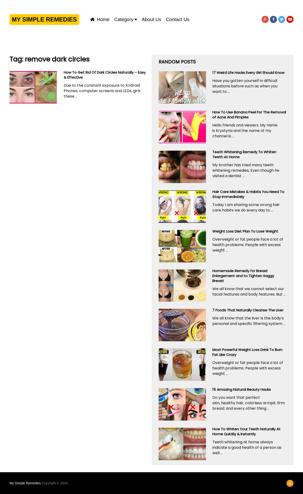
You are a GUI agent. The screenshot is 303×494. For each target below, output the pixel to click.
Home (100, 19)
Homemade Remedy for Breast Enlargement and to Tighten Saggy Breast (243, 275)
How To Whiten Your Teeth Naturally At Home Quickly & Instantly (246, 431)
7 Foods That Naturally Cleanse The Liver (247, 310)
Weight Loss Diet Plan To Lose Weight (245, 231)
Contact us (177, 19)
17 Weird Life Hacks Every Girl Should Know (248, 72)
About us (151, 19)
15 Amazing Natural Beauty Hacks (241, 389)
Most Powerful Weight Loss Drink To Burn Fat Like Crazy (247, 352)
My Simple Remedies (44, 19)
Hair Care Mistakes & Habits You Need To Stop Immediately (248, 194)
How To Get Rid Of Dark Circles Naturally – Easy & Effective (105, 75)
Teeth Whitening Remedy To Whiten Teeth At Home (244, 154)
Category (124, 19)
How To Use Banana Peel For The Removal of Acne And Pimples (249, 115)
